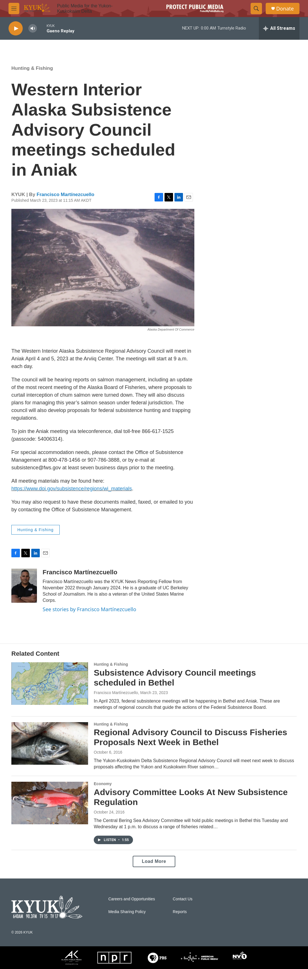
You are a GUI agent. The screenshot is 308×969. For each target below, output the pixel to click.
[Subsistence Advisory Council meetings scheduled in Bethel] (49, 683)
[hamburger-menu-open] (14, 8)
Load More (154, 861)
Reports (180, 912)
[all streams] (279, 28)
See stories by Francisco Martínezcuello (89, 609)
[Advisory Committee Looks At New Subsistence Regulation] (49, 803)
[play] (15, 28)
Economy (103, 783)
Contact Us (182, 899)
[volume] (33, 28)
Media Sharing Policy (127, 912)
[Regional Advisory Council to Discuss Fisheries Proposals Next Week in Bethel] (49, 743)
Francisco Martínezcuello (65, 194)
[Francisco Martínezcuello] (24, 586)
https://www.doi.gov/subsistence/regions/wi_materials (71, 488)
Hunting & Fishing (32, 68)
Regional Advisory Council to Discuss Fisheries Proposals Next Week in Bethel (190, 737)
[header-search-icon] (256, 8)
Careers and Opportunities (131, 899)
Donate (285, 9)
